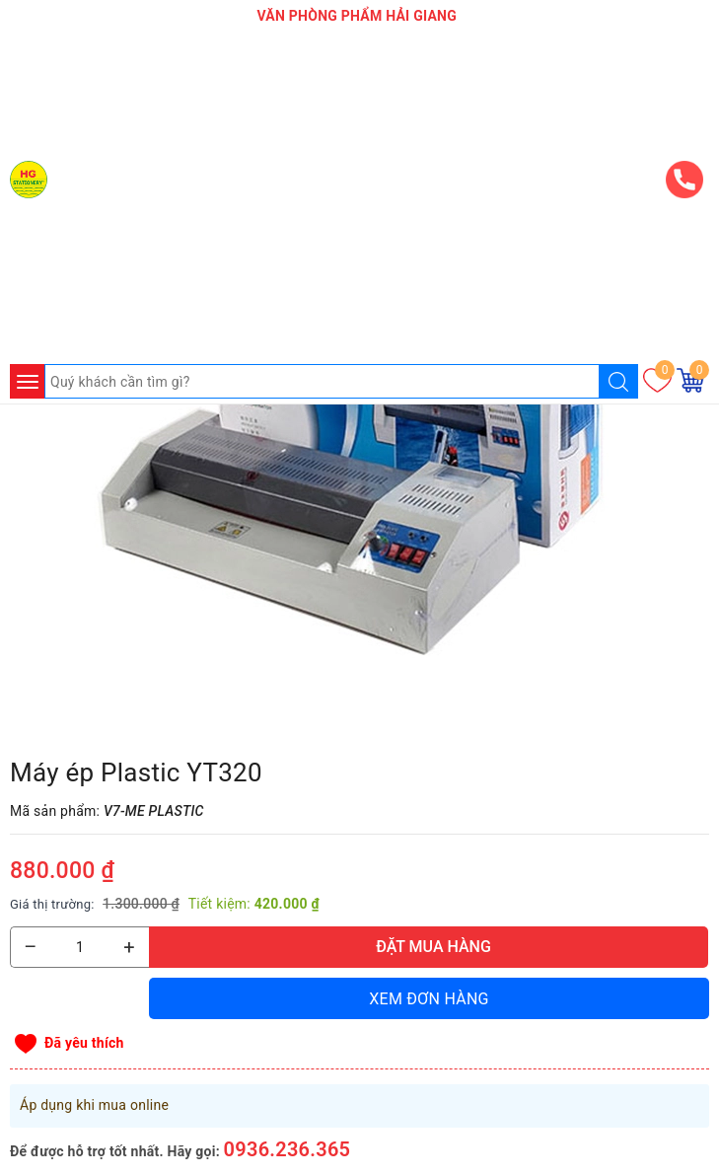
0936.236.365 (287, 1149)
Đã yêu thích (84, 1043)
